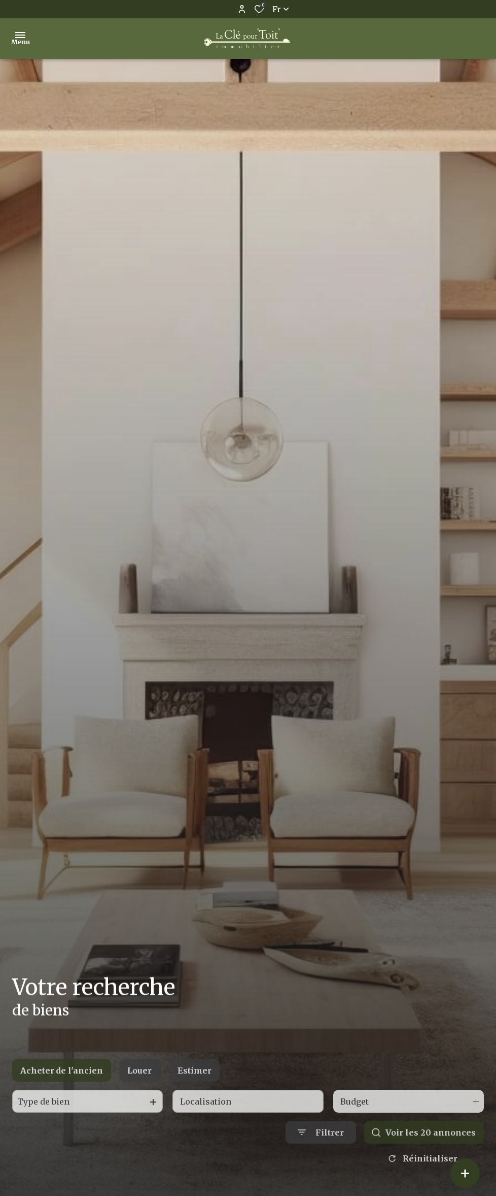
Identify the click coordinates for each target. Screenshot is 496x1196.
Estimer (194, 1096)
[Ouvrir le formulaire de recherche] (321, 1157)
